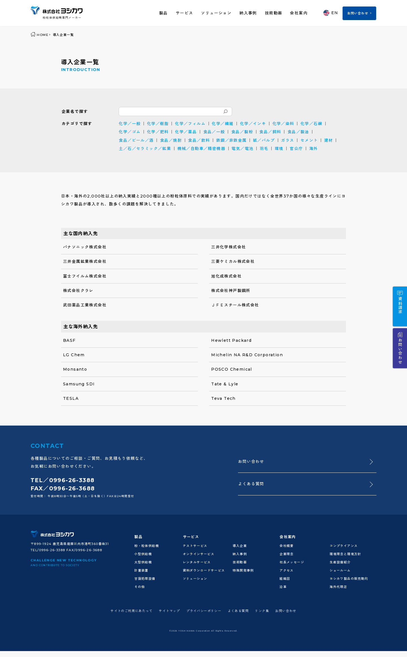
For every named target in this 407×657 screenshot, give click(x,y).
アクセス (287, 570)
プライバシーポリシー (203, 611)
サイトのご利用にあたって (132, 611)
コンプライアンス (344, 546)
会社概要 (287, 546)
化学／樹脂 (158, 123)
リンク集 (262, 611)
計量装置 (141, 570)
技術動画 (273, 13)
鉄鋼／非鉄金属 (231, 140)
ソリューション (216, 13)
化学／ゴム (129, 131)
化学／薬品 (186, 131)
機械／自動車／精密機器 (201, 148)
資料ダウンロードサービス (204, 570)
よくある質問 (251, 483)
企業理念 (287, 554)
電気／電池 (242, 148)
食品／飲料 (199, 140)
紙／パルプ (264, 140)
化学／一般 (129, 123)
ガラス (287, 140)
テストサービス (195, 546)
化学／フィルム (190, 123)
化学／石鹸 (311, 123)
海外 (313, 148)
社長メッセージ (292, 562)
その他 (139, 587)
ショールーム (340, 570)
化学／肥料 (158, 131)
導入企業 (240, 546)
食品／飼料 (270, 131)
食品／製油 (298, 131)
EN (330, 13)
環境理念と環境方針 (345, 554)
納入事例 (248, 13)
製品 (163, 13)
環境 (279, 148)
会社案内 (299, 13)
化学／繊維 (222, 123)
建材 (328, 140)
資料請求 (399, 305)
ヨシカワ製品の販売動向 (349, 579)
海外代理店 (338, 587)
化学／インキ (253, 123)
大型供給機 (143, 562)
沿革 (283, 587)
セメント (309, 140)
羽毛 (264, 148)
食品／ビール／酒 (136, 140)
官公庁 (296, 148)
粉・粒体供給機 (146, 546)
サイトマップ (169, 611)
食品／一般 (214, 131)
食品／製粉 (242, 131)
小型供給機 (143, 554)
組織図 (285, 579)
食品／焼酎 (171, 140)
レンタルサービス (197, 562)
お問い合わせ (357, 13)
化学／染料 (283, 123)
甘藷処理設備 (144, 579)
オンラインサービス (199, 554)
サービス (184, 13)
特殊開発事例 (243, 570)
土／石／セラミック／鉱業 (145, 148)
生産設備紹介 (340, 562)
